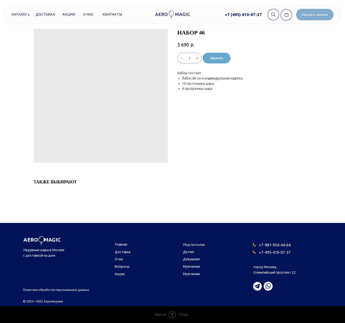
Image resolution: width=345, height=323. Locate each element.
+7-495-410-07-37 (275, 252)
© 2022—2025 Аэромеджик (43, 301)
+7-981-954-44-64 (275, 245)
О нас (88, 14)
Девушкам (191, 259)
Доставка (45, 14)
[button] (315, 14)
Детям (188, 252)
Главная (121, 244)
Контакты (112, 14)
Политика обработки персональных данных (56, 289)
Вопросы (122, 266)
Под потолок (194, 245)
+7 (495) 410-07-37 (243, 14)
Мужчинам (191, 266)
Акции (68, 14)
